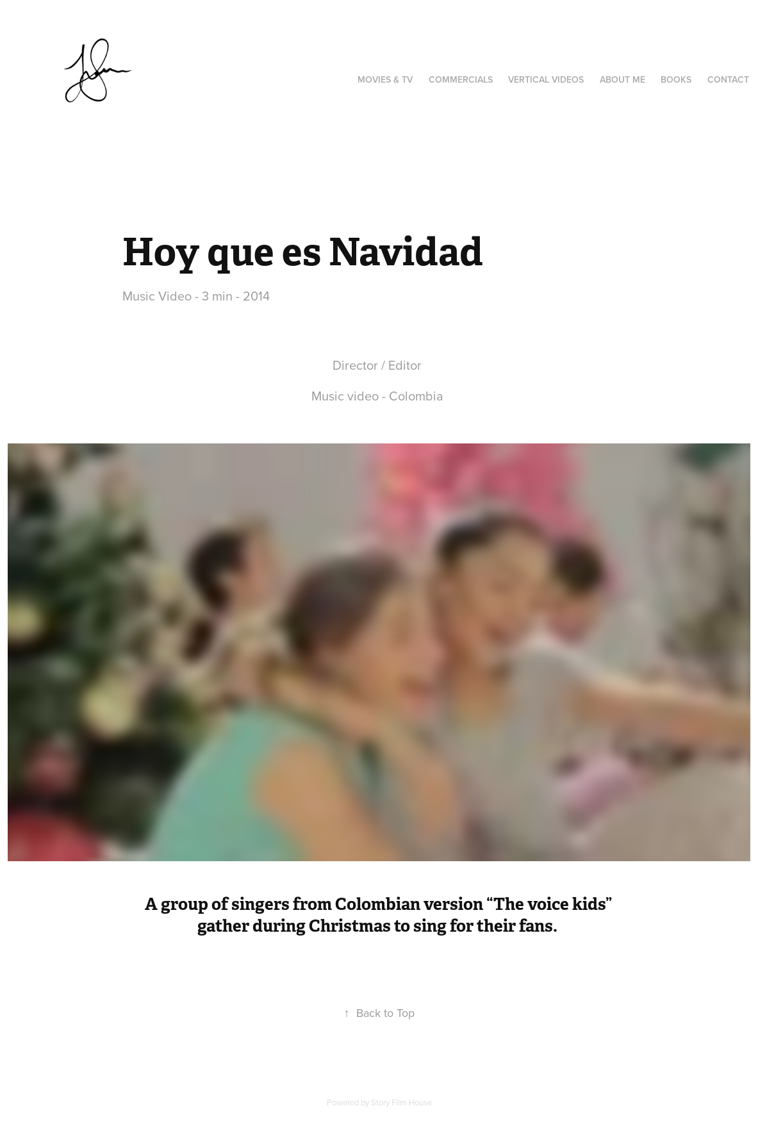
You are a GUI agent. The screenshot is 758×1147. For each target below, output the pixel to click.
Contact (728, 79)
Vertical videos (546, 79)
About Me (622, 79)
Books (676, 79)
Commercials (461, 79)
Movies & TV (385, 79)
